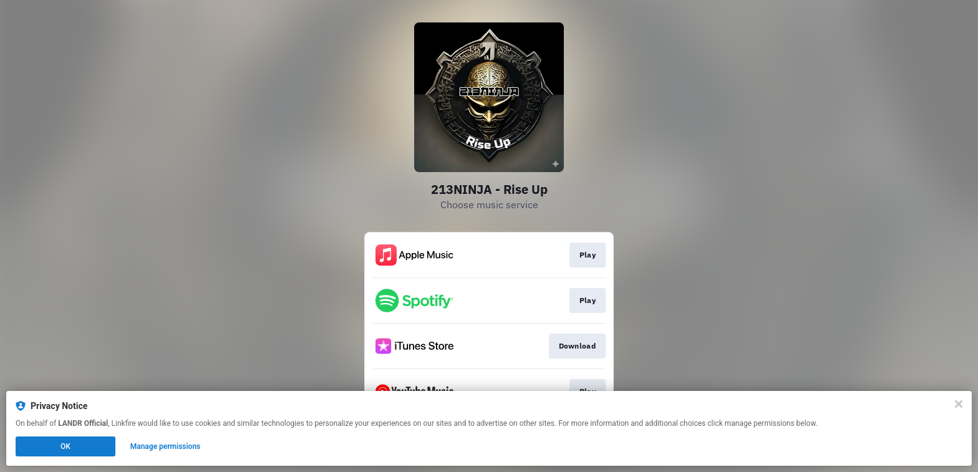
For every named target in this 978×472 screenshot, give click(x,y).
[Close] (959, 404)
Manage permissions (165, 446)
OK (65, 446)
